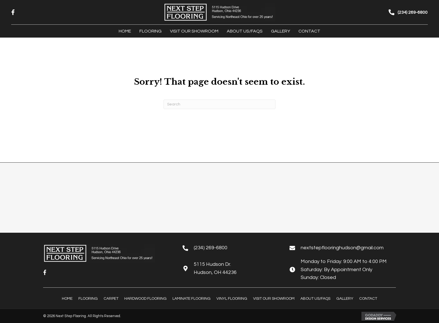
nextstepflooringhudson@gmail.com (342, 247)
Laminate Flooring (191, 299)
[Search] (219, 104)
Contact (368, 299)
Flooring (88, 299)
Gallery (344, 299)
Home (67, 299)
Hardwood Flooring (145, 299)
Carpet (111, 299)
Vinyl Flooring (231, 299)
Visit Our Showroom (274, 299)
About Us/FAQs (315, 299)
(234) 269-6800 (210, 247)
